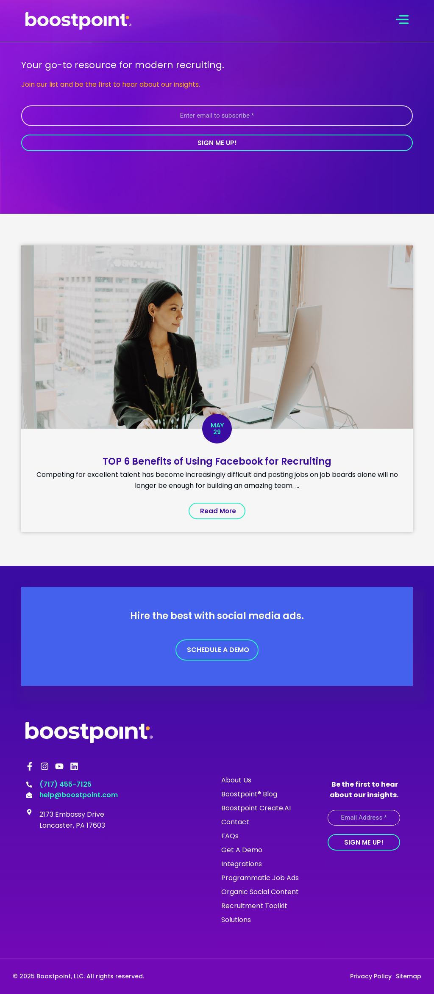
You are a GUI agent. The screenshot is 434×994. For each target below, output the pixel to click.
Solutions (236, 919)
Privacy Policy (371, 976)
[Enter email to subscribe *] (217, 115)
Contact (235, 821)
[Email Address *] (364, 817)
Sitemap (408, 976)
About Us (236, 780)
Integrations (241, 863)
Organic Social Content (260, 891)
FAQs (230, 835)
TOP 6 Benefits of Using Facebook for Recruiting (217, 461)
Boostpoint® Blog (249, 794)
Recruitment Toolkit (254, 905)
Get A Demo (241, 849)
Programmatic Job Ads (260, 877)
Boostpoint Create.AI (256, 807)
